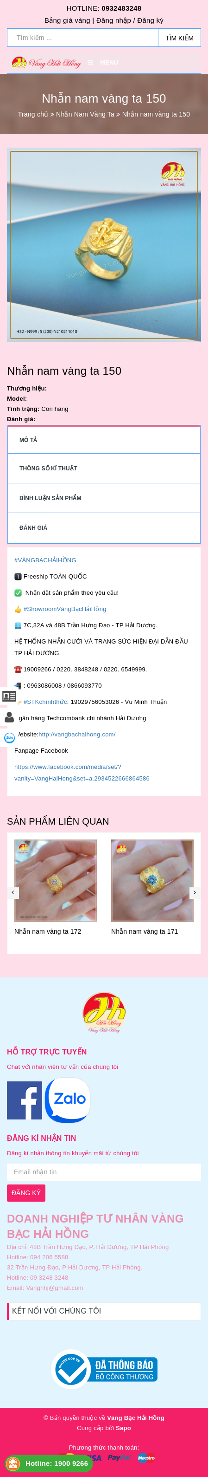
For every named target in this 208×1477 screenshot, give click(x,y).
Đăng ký (150, 20)
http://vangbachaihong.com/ (76, 734)
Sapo (123, 1428)
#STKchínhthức (45, 701)
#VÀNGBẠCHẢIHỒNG (45, 560)
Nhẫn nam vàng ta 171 (144, 931)
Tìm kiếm (179, 38)
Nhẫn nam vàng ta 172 (48, 931)
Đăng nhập (113, 20)
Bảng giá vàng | (69, 20)
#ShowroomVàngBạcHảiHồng (65, 608)
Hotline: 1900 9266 (56, 1463)
